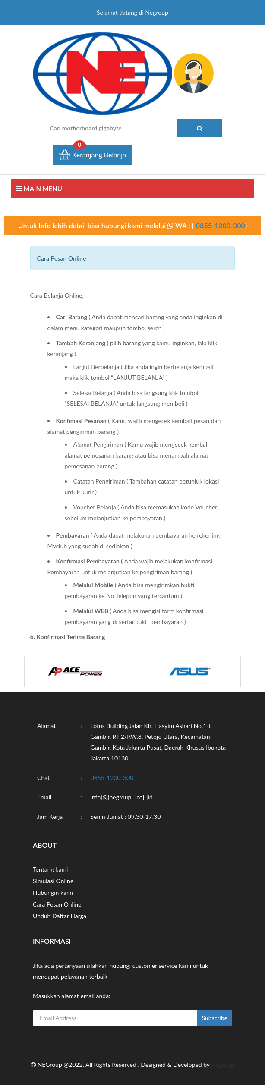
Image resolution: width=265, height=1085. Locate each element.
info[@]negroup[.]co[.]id (122, 797)
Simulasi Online (53, 881)
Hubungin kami (53, 892)
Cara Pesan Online (57, 904)
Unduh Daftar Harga (59, 916)
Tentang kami (50, 869)
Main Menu (39, 188)
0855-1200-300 (220, 225)
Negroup (222, 1064)
